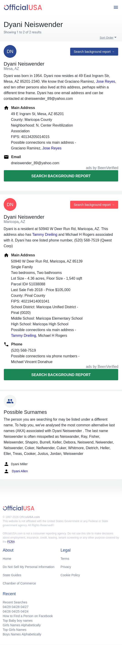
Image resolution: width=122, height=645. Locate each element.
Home (7, 558)
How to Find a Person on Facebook (28, 616)
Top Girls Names (14, 630)
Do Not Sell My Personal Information (28, 567)
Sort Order (107, 37)
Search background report (61, 176)
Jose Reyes (105, 81)
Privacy (66, 567)
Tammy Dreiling (44, 234)
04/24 (25, 611)
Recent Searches (15, 602)
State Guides (12, 575)
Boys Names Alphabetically (22, 634)
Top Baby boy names (18, 620)
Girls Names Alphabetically (22, 625)
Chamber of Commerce (19, 583)
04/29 (7, 607)
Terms (65, 558)
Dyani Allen (16, 471)
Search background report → (94, 51)
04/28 (16, 607)
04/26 (7, 611)
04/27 (25, 607)
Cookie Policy (70, 575)
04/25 (16, 611)
